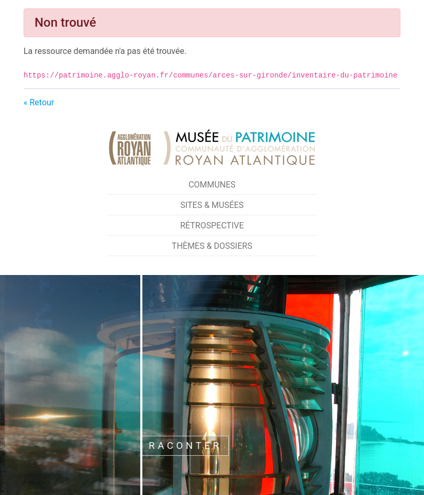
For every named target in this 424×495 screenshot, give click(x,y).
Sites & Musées (211, 205)
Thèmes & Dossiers (212, 246)
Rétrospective (212, 225)
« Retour (39, 102)
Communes (212, 185)
